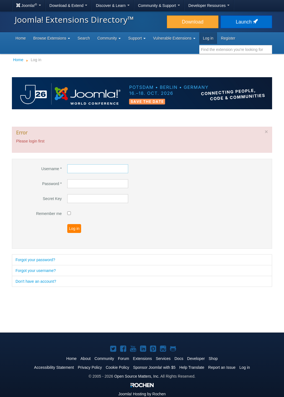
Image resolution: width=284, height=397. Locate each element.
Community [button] (109, 38)
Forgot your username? (36, 270)
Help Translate (191, 367)
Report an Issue (222, 367)
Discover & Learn (112, 5)
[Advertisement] (142, 310)
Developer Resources (209, 5)
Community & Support (159, 5)
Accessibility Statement (54, 367)
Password (52, 183)
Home (21, 38)
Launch (246, 22)
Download (192, 22)
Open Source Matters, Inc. (136, 376)
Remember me (49, 213)
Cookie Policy (117, 367)
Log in (208, 38)
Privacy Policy (90, 367)
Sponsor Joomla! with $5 (154, 367)
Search (84, 38)
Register (228, 38)
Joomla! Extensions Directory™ (74, 19)
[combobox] (235, 49)
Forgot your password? (35, 260)
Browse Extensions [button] (51, 38)
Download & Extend (68, 5)
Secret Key (52, 198)
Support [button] (137, 38)
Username (51, 169)
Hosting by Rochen (142, 394)
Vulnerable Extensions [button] (174, 38)
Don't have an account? (36, 281)
